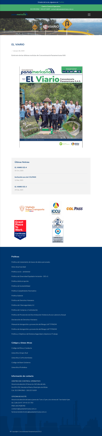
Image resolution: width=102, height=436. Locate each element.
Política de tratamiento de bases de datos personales (30, 262)
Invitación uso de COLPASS (25, 177)
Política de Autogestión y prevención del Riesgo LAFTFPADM (34, 329)
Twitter (61, 2)
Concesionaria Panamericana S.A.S (30, 431)
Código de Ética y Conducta (21, 348)
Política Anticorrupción (20, 281)
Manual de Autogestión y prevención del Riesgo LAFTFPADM (34, 324)
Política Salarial (17, 296)
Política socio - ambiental (20, 272)
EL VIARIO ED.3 (21, 187)
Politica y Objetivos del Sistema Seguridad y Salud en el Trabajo (34, 334)
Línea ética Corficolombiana (21, 358)
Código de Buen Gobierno (21, 362)
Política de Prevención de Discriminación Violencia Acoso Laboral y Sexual (38, 315)
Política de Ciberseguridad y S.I (22, 305)
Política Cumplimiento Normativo (23, 291)
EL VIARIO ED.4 (21, 167)
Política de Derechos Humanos (22, 300)
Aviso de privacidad (18, 267)
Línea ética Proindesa (19, 367)
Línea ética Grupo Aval (19, 353)
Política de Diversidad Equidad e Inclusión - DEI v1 (29, 276)
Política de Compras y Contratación (24, 310)
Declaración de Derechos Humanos (24, 319)
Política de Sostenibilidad (20, 286)
